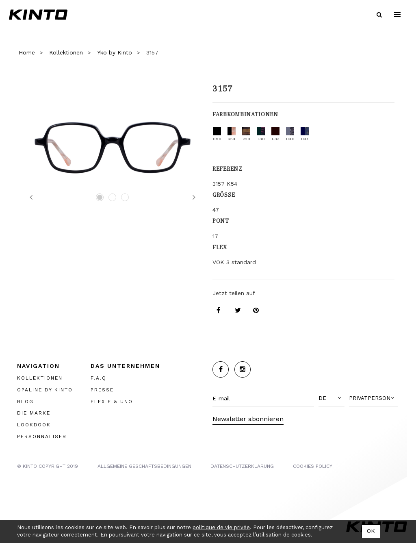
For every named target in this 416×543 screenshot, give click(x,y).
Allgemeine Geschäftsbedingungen (144, 466)
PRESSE (102, 390)
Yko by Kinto (114, 52)
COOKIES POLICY (312, 466)
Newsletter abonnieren (248, 419)
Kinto (38, 14)
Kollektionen (66, 52)
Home (27, 52)
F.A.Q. (99, 378)
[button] (331, 398)
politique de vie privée (221, 527)
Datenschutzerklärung (242, 466)
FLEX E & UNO (112, 401)
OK (371, 531)
